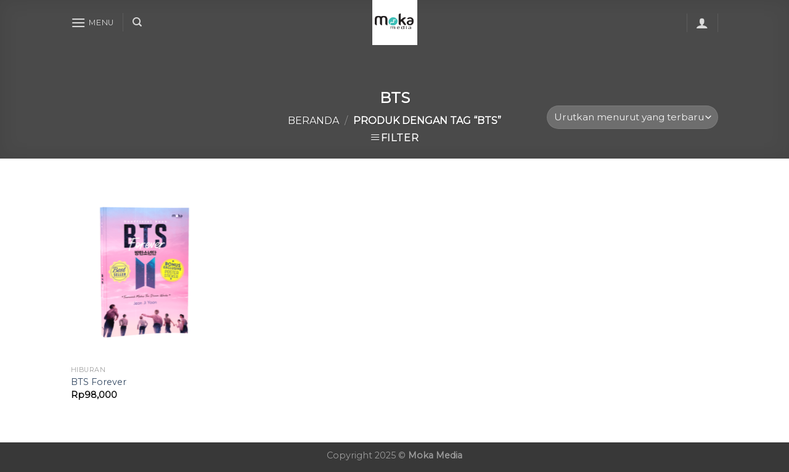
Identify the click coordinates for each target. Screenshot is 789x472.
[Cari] (137, 22)
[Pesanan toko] (632, 118)
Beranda (313, 120)
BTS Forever (98, 381)
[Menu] (92, 22)
